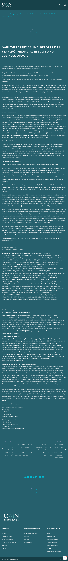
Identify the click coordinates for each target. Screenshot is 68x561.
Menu (59, 4)
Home (3, 14)
